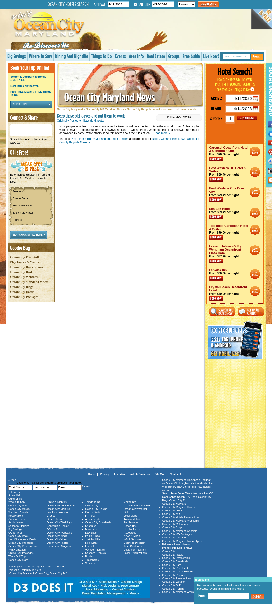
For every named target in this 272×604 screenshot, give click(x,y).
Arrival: (100, 4)
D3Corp (35, 566)
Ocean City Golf (94, 505)
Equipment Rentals (135, 549)
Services (90, 563)
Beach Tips (130, 525)
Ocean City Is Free (185, 486)
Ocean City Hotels (22, 292)
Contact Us (176, 474)
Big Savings (16, 56)
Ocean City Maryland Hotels (178, 507)
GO (247, 118)
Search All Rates (222, 311)
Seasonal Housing (18, 525)
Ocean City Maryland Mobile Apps (182, 541)
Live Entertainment (58, 512)
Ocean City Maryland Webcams (180, 520)
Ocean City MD (58, 573)
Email (202, 595)
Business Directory (134, 542)
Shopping (90, 525)
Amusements (92, 519)
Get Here (129, 512)
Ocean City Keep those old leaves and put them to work (161, 109)
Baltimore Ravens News (176, 544)
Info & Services (132, 539)
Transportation (132, 519)
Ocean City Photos (58, 542)
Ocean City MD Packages (177, 534)
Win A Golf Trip (17, 556)
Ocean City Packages (24, 297)
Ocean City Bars (171, 564)
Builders (90, 556)
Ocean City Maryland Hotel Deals (255, 151)
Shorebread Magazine (59, 546)
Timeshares (92, 559)
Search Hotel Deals (173, 493)
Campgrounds (16, 519)
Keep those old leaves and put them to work (99, 138)
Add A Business (140, 474)
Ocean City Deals (21, 272)
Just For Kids (92, 539)
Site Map (160, 474)
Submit (257, 596)
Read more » (162, 133)
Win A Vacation (17, 549)
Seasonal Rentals (95, 553)
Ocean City (41, 573)
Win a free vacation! (196, 493)
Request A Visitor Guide (137, 505)
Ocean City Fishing (96, 508)
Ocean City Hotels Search (68, 4)
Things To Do (101, 56)
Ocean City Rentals (173, 575)
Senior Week (15, 522)
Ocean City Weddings (59, 522)
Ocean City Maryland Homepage (181, 479)
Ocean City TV (177, 500)
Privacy (104, 474)
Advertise (120, 474)
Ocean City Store (18, 559)
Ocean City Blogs (21, 287)
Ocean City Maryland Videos (29, 282)
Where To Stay (40, 56)
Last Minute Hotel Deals (22, 539)
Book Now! (216, 159)
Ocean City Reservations (26, 267)
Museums (91, 529)
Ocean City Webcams (24, 277)
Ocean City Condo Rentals (177, 571)
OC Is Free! (15, 532)
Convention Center (58, 525)
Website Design (18, 569)
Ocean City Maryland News (109, 96)
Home (92, 474)
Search (257, 56)
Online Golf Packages (20, 553)
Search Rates (208, 4)
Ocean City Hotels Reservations (180, 517)
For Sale (90, 546)
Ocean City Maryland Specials (179, 530)
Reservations (15, 515)
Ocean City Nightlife (58, 508)
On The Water (93, 512)
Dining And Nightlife (71, 56)
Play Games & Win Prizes (27, 262)
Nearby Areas (132, 529)
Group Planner (55, 519)
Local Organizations (135, 553)
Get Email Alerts (251, 311)
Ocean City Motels (19, 508)
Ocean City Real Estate (175, 568)
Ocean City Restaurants (61, 505)
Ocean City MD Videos (175, 524)
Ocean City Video (57, 539)
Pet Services (131, 522)
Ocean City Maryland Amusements (182, 591)
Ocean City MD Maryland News (105, 109)
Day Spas (91, 532)
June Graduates (133, 546)
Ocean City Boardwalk (98, 522)
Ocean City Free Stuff (24, 257)
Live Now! (211, 56)
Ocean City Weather (135, 508)
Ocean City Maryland (70, 109)
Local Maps (130, 515)
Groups (174, 56)
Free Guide (191, 56)
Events (120, 56)
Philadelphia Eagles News (177, 547)
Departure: (142, 4)
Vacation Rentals (18, 512)
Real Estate (156, 56)
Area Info (136, 56)
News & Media (132, 535)
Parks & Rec (92, 535)
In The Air (90, 515)
